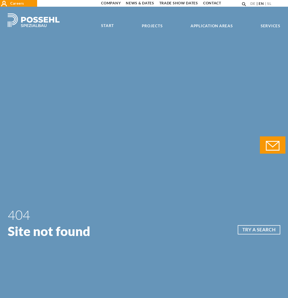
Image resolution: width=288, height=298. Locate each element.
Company (111, 3)
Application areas (212, 26)
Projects (152, 26)
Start (107, 26)
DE (252, 3)
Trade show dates (178, 3)
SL (269, 3)
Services (270, 26)
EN (261, 3)
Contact (212, 3)
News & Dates (140, 3)
